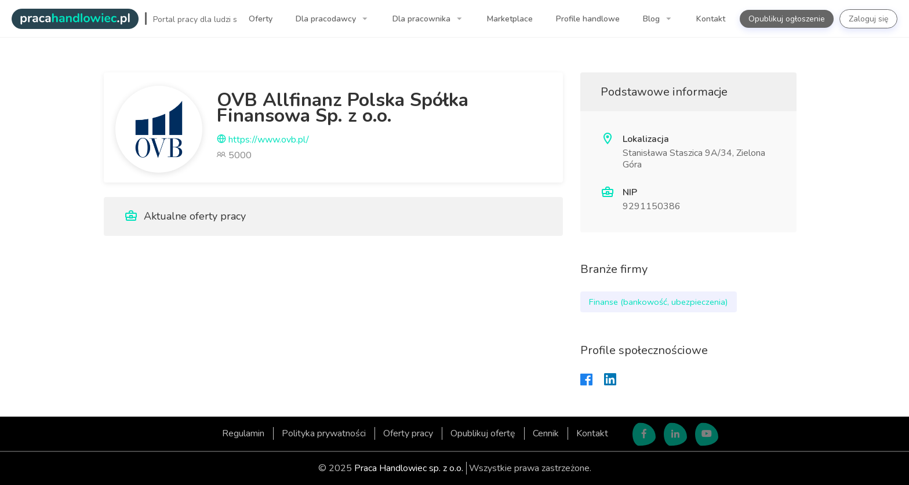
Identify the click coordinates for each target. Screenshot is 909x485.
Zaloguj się (868, 18)
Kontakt (710, 18)
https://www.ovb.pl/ (263, 139)
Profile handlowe (588, 18)
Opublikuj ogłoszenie (786, 18)
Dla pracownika (422, 18)
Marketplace (510, 18)
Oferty (260, 18)
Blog (652, 18)
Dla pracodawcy (327, 18)
